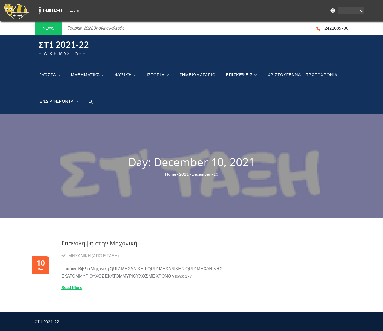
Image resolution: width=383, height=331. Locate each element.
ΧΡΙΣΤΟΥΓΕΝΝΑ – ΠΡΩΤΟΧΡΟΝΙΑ (303, 74)
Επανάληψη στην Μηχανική (99, 243)
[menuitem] (16, 10)
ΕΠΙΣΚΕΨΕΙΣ (241, 74)
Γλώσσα (50, 74)
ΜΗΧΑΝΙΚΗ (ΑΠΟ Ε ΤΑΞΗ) (93, 255)
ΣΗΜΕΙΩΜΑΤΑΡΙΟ (197, 74)
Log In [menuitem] (74, 10)
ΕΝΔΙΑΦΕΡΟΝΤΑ (58, 101)
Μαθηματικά (88, 74)
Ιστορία (158, 74)
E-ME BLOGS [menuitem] (53, 10)
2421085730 (332, 27)
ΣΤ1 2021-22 (64, 44)
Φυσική (125, 74)
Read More (71, 287)
